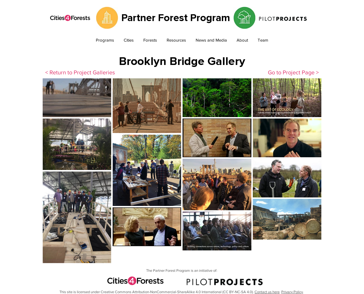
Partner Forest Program (175, 18)
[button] (105, 40)
